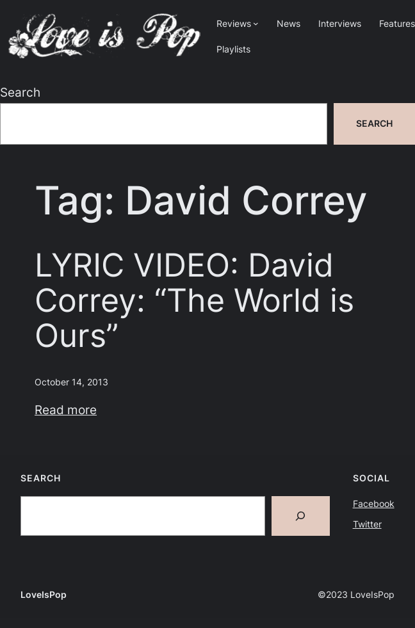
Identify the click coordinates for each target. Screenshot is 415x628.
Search (20, 92)
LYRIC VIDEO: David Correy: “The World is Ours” (194, 300)
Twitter (367, 524)
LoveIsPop (43, 594)
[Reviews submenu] (256, 23)
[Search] (301, 516)
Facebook (374, 503)
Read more (66, 410)
